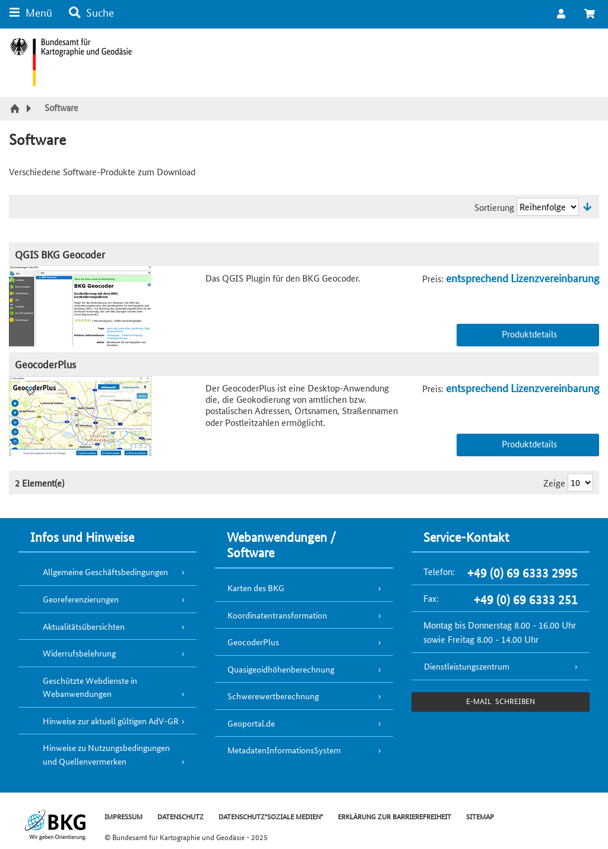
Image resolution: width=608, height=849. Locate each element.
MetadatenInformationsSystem (284, 750)
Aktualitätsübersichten (84, 626)
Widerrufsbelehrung (79, 653)
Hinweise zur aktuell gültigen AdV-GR (111, 721)
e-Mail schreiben (500, 700)
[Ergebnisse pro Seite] (580, 482)
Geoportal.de (251, 723)
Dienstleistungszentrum (466, 666)
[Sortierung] (548, 207)
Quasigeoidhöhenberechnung (280, 669)
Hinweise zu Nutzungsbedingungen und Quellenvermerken (106, 754)
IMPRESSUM (123, 816)
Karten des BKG (255, 588)
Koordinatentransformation (277, 615)
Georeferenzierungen (81, 599)
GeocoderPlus (45, 364)
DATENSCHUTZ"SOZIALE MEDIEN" (270, 816)
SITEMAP (480, 816)
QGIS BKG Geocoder (60, 254)
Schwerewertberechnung (273, 696)
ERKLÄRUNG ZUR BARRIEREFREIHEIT (394, 816)
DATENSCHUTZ (180, 816)
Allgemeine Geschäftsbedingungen (105, 571)
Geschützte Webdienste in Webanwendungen (90, 687)
